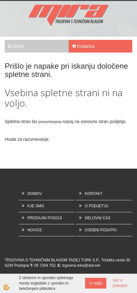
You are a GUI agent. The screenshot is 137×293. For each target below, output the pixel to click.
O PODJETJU (97, 206)
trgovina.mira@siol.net (81, 265)
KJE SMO (36, 206)
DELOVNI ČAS (97, 218)
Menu (16, 46)
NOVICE (35, 230)
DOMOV (35, 193)
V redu (95, 283)
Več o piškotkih (120, 283)
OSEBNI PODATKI (100, 230)
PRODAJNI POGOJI (45, 218)
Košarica (83, 46)
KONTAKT (94, 193)
